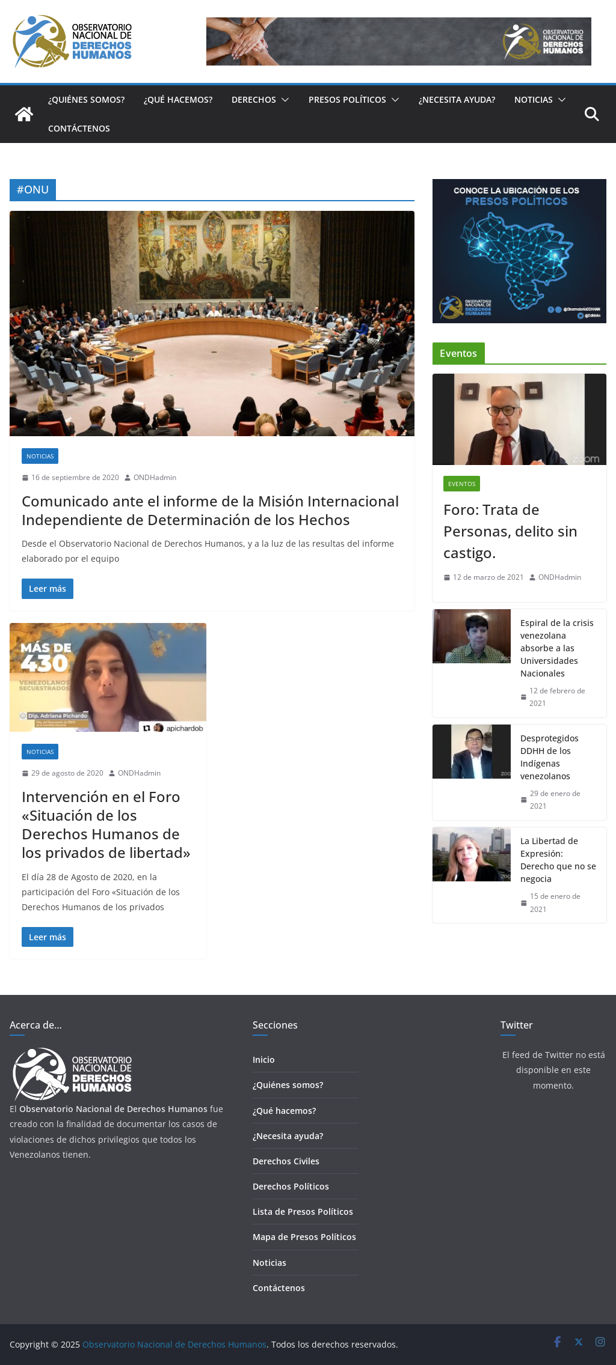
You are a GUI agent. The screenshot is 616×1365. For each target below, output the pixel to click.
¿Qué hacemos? (178, 99)
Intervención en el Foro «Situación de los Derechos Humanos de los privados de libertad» (106, 824)
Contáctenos (79, 128)
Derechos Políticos (291, 1186)
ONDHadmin (155, 477)
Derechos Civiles (286, 1161)
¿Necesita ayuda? (457, 99)
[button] (282, 99)
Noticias (533, 99)
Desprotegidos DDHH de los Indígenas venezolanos (549, 757)
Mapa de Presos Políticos (304, 1236)
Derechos (254, 99)
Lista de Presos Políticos (303, 1211)
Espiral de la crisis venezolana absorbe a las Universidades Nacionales (557, 648)
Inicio (264, 1059)
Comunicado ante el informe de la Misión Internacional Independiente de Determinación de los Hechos (210, 510)
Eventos (461, 483)
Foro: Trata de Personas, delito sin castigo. (510, 530)
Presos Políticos (347, 99)
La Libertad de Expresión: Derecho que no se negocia (558, 859)
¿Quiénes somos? (86, 99)
